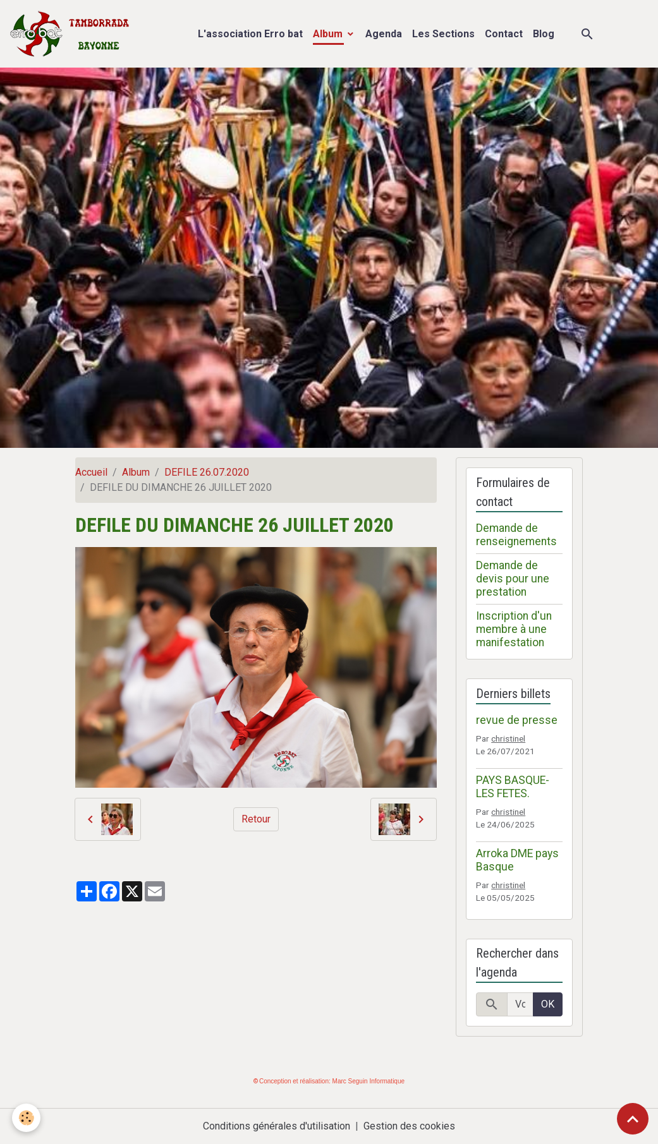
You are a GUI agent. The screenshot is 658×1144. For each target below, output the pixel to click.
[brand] (72, 33)
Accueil (91, 472)
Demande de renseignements (516, 535)
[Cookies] (27, 1118)
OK (547, 1004)
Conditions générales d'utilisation (276, 1126)
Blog (543, 34)
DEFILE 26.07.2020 (206, 472)
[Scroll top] (633, 1119)
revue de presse (516, 720)
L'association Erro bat (250, 34)
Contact (504, 34)
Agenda (383, 34)
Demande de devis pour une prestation (512, 578)
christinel (508, 738)
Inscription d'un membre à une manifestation (514, 629)
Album (329, 34)
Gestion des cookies (409, 1126)
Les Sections (443, 34)
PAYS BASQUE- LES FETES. (512, 787)
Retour (256, 819)
